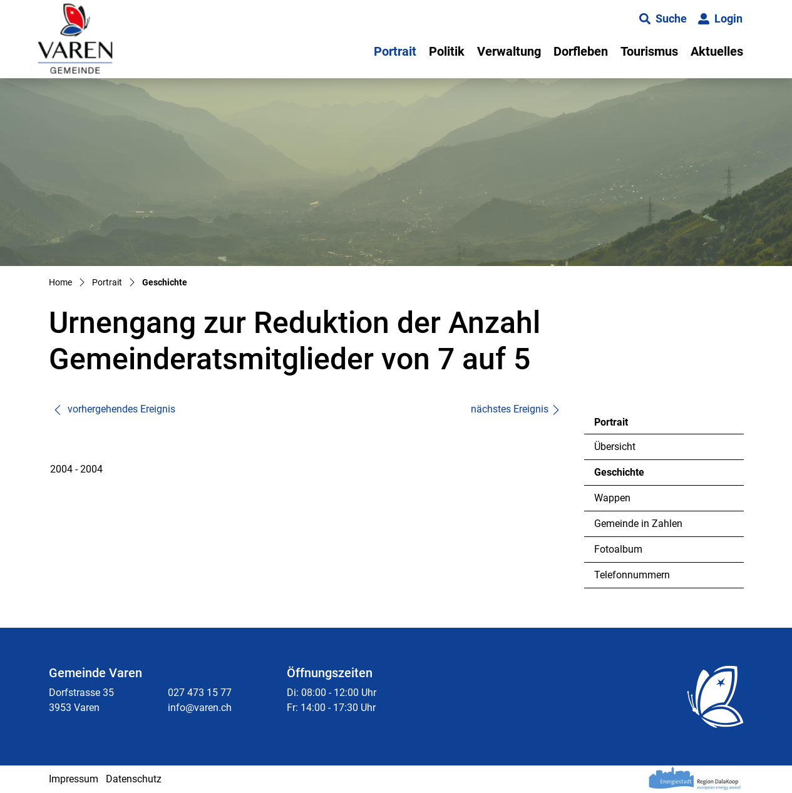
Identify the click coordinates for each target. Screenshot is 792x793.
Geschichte (628, 475)
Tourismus (649, 51)
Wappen (612, 498)
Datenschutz (134, 779)
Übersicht (614, 447)
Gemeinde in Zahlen (638, 524)
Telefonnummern (632, 575)
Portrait (395, 51)
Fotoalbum (618, 549)
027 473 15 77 (200, 692)
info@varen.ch (200, 708)
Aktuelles (717, 51)
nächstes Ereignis (516, 409)
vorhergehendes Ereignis (114, 409)
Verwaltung (509, 51)
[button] (663, 19)
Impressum (73, 779)
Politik (447, 51)
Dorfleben (580, 51)
